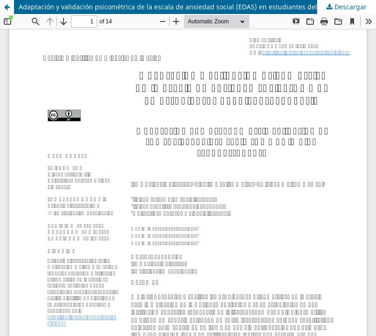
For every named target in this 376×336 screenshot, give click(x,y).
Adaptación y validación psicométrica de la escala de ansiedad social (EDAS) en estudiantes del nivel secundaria (195, 6)
